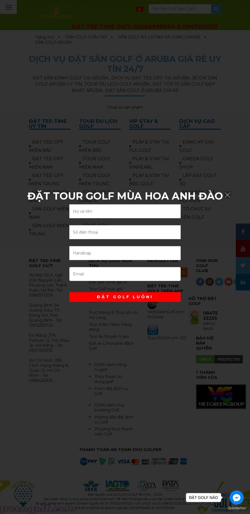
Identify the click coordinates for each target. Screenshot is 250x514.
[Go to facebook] (237, 498)
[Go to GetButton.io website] (237, 508)
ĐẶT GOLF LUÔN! (125, 296)
